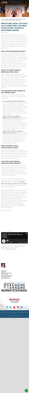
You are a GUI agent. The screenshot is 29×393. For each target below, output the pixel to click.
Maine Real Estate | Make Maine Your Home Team (5, 9)
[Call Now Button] (26, 390)
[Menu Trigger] (26, 2)
